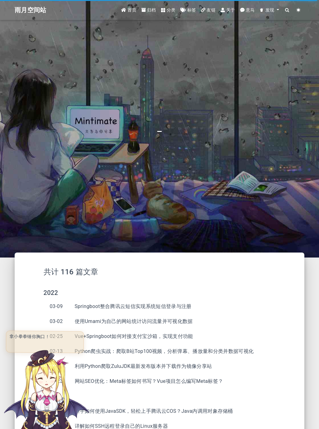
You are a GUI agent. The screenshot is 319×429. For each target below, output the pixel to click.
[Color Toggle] (298, 10)
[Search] (287, 10)
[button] (269, 10)
